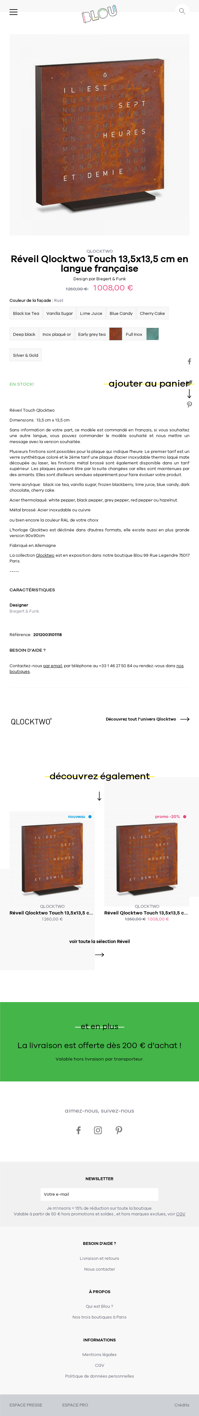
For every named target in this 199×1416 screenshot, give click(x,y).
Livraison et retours (99, 1258)
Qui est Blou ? (99, 1306)
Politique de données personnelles (99, 1376)
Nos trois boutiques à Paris (99, 1317)
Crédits (182, 1405)
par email (52, 666)
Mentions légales (99, 1355)
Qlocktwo (99, 251)
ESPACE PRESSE (26, 1405)
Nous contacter (99, 1269)
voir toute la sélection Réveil (99, 942)
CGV (180, 1214)
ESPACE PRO (75, 1405)
